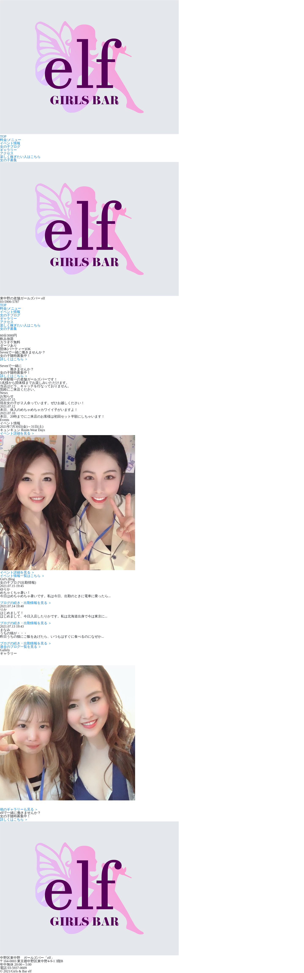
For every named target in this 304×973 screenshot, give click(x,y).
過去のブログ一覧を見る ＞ (20, 646)
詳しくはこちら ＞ (14, 359)
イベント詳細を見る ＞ (17, 433)
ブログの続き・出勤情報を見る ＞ (26, 603)
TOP (3, 136)
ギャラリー (8, 150)
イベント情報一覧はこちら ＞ (22, 576)
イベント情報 (10, 143)
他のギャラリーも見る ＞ (19, 809)
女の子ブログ (10, 146)
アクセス (7, 153)
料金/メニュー (10, 140)
